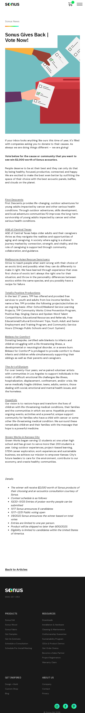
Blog (7, 693)
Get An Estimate (13, 639)
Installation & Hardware (53, 625)
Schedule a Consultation (16, 644)
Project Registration (51, 658)
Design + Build (11, 684)
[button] (79, 4)
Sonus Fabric (11, 629)
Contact (46, 689)
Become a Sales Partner (53, 653)
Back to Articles (16, 569)
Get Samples (11, 634)
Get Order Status (50, 648)
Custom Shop (11, 689)
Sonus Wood (11, 625)
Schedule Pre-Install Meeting (18, 648)
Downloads (47, 620)
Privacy (45, 693)
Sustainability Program (52, 639)
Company (46, 684)
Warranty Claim (49, 662)
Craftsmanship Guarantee (54, 634)
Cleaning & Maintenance (53, 629)
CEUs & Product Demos (53, 644)
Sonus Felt (10, 620)
